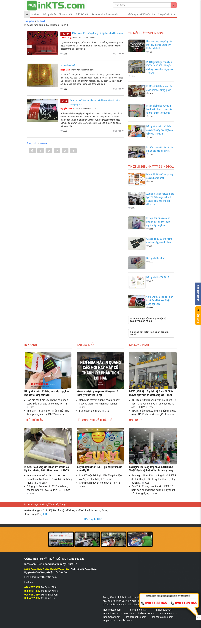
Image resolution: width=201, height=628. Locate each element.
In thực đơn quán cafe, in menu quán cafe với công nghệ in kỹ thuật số (158, 221)
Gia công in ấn (66, 14)
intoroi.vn (129, 613)
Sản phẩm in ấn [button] (166, 14)
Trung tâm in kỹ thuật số (117, 597)
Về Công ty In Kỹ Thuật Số (94, 420)
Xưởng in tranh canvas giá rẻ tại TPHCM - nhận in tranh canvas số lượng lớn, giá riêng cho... (160, 199)
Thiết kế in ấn (82, 14)
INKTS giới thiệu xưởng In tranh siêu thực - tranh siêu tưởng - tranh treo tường (159, 109)
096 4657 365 (32, 587)
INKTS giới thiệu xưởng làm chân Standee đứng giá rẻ (159, 88)
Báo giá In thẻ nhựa (155, 258)
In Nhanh (35, 14)
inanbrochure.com (136, 617)
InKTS (46, 514)
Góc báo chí (137, 420)
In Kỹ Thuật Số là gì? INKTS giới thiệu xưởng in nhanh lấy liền (99, 468)
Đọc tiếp (118, 54)
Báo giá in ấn (49, 14)
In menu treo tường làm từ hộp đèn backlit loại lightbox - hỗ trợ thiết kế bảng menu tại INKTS (46, 468)
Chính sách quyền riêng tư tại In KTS (99, 482)
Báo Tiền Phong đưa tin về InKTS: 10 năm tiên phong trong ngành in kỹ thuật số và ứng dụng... (153, 490)
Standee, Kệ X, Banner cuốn (105, 14)
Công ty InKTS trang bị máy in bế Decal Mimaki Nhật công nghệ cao (159, 300)
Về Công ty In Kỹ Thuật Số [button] (141, 14)
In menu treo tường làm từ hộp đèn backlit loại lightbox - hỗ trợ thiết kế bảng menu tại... (49, 479)
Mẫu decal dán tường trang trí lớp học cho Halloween (97, 33)
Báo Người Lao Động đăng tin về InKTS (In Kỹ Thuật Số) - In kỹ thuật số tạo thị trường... (153, 479)
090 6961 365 (32, 594)
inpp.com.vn (109, 620)
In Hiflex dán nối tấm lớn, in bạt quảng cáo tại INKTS (159, 149)
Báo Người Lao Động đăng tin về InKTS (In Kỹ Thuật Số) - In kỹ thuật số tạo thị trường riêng (151, 468)
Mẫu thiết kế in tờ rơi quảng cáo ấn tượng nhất (159, 176)
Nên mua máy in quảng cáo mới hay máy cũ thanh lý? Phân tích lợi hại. (159, 44)
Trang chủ (29, 21)
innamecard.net (111, 617)
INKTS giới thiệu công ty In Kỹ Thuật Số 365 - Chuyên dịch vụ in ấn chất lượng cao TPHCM (160, 67)
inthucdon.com (111, 613)
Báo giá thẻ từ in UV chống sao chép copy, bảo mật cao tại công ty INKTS (159, 130)
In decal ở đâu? (67, 65)
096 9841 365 (32, 591)
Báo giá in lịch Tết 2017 (157, 277)
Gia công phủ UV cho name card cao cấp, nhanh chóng (159, 240)
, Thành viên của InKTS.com (77, 38)
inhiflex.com (125, 620)
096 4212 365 (32, 598)
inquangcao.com (112, 609)
